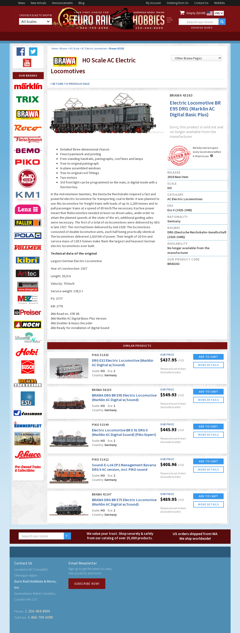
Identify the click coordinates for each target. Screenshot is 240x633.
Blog (81, 3)
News (21, 3)
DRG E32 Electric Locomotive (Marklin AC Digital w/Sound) (122, 362)
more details (208, 365)
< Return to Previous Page (70, 83)
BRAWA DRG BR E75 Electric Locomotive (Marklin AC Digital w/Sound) (124, 502)
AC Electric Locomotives (94, 48)
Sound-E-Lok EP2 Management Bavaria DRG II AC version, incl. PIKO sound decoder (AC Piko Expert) (124, 469)
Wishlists (219, 3)
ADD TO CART (208, 356)
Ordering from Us (177, 3)
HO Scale (74, 48)
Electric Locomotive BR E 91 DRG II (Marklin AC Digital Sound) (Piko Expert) (124, 432)
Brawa (63, 48)
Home (54, 48)
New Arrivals (38, 3)
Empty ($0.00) (196, 13)
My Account (153, 3)
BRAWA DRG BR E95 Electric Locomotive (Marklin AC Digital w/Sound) (124, 397)
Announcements (62, 3)
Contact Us (201, 3)
